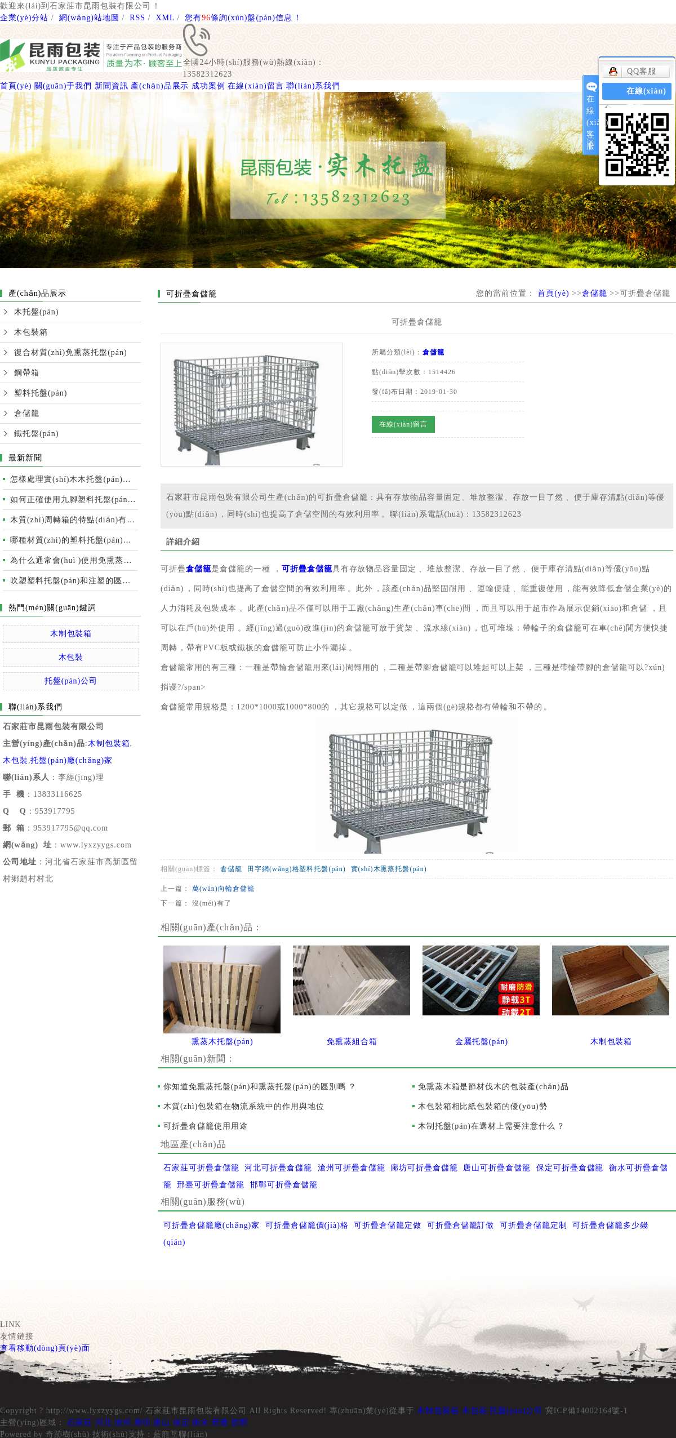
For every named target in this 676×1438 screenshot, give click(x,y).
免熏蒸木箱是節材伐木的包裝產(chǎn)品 (493, 1086)
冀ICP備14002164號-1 (586, 1410)
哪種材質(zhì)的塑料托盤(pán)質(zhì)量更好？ (74, 540)
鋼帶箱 (26, 373)
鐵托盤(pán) (36, 433)
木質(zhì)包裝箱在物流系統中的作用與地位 (243, 1106)
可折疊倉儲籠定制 (533, 1225)
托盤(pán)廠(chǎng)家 (71, 760)
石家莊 (79, 1422)
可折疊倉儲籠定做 (387, 1225)
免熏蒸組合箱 (352, 1041)
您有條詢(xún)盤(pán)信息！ (243, 18)
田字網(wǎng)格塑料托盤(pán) (296, 869)
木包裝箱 (31, 332)
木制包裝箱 (71, 633)
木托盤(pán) (36, 312)
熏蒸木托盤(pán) (222, 1041)
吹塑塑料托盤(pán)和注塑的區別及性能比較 (74, 580)
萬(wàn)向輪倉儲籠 (223, 889)
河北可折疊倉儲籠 (278, 1168)
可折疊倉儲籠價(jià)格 (307, 1225)
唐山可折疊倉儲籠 (497, 1168)
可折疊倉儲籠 (307, 569)
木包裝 (71, 657)
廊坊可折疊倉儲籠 (424, 1168)
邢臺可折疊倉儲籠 (210, 1184)
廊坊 (142, 1422)
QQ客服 (632, 71)
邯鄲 (239, 1422)
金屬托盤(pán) (481, 1041)
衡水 (200, 1422)
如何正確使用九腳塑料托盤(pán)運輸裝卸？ (74, 499)
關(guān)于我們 (63, 86)
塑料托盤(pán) (40, 393)
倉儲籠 (26, 413)
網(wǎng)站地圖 (89, 18)
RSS (137, 18)
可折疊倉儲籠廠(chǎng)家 (211, 1225)
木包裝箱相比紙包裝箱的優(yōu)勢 (483, 1106)
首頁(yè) (16, 86)
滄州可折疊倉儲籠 (351, 1168)
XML (165, 18)
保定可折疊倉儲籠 (570, 1168)
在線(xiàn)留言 (255, 86)
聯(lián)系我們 (313, 86)
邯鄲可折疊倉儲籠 (284, 1184)
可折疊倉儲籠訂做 (461, 1225)
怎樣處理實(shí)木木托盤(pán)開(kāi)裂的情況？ (74, 479)
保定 (181, 1422)
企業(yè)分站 (24, 18)
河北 (103, 1422)
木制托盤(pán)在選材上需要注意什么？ (491, 1126)
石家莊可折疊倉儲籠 (201, 1168)
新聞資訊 (111, 86)
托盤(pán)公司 (71, 681)
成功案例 (208, 86)
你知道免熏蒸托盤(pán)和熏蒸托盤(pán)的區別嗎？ (260, 1086)
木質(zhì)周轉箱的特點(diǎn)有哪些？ (74, 520)
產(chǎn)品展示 (160, 86)
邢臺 (220, 1422)
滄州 (122, 1422)
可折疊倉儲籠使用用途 (205, 1126)
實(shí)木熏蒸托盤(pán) (389, 869)
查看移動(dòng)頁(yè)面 (45, 1348)
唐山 (161, 1422)
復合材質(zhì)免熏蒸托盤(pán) (70, 352)
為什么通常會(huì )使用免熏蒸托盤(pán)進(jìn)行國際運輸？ (74, 560)
